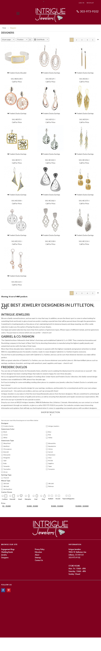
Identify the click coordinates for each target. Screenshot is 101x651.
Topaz (49, 466)
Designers (4, 557)
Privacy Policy (39, 549)
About (37, 555)
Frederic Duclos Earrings (51, 73)
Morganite (5, 458)
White (4, 437)
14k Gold (50, 483)
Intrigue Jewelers (52, 426)
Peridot (49, 460)
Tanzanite (5, 466)
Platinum (50, 486)
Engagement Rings (7, 549)
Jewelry (4, 555)
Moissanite (5, 455)
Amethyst (5, 446)
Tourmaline (6, 469)
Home (4, 28)
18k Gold (5, 486)
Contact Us (39, 560)
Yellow (49, 437)
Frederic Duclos (7, 426)
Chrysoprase (6, 449)
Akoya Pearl (6, 443)
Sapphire (50, 463)
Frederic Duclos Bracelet (17, 73)
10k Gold (5, 483)
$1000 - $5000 (32, 506)
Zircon (4, 472)
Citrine (49, 449)
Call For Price (17, 82)
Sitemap (38, 557)
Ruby (4, 463)
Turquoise (50, 469)
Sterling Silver (6, 489)
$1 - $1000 (6, 506)
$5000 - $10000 (57, 506)
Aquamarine (51, 446)
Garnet (49, 452)
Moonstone (50, 455)
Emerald (5, 452)
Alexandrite (51, 443)
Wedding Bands (7, 552)
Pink (48, 435)
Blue (48, 432)
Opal (3, 460)
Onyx (49, 458)
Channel (5, 478)
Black (4, 432)
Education (38, 552)
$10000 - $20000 (82, 506)
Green (4, 435)
